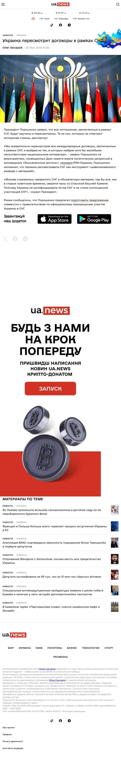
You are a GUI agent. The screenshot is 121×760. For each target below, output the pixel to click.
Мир (11, 648)
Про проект (9, 727)
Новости (8, 35)
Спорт (108, 648)
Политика (54, 648)
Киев (39, 648)
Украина (21, 35)
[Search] (118, 4)
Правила (7, 734)
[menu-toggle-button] (3, 4)
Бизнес (72, 648)
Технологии (90, 648)
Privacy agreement (13, 741)
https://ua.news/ (47, 669)
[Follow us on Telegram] (69, 25)
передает (67, 162)
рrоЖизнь (60, 657)
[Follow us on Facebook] (60, 25)
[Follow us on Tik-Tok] (51, 25)
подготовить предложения (90, 200)
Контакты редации (13, 748)
